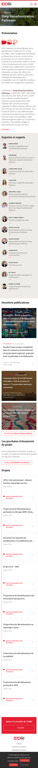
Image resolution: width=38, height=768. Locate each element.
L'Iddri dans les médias (19, 747)
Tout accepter (25, 760)
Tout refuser (13, 765)
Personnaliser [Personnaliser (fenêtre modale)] (25, 765)
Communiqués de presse (19, 750)
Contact (19, 744)
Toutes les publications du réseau (18, 433)
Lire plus (7, 129)
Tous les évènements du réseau (16, 462)
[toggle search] (31, 4)
